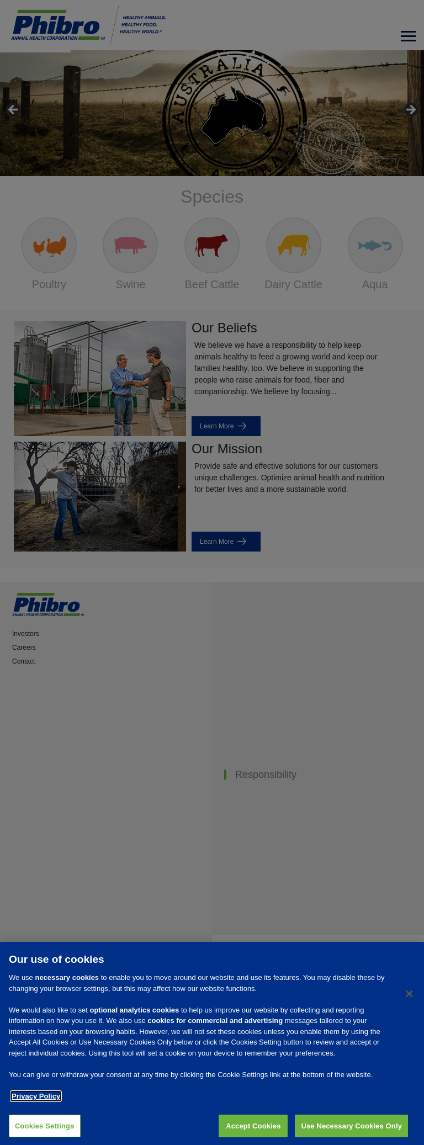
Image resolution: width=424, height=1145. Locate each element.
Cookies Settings (45, 1129)
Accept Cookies (253, 1129)
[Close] (409, 998)
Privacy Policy (36, 1100)
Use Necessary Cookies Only (351, 1129)
